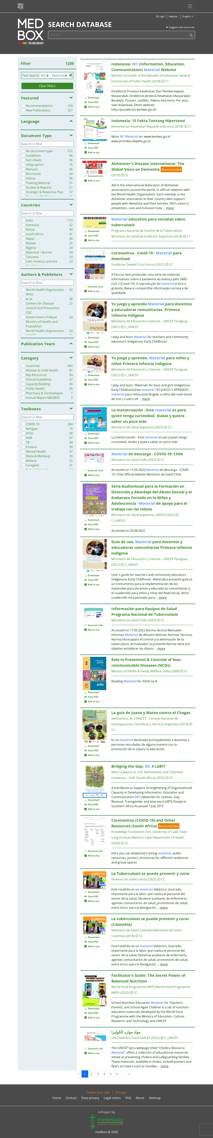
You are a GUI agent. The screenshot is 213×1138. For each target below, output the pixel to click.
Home (56, 1098)
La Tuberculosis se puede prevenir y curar (150, 873)
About (140, 1098)
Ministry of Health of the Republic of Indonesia (144, 75)
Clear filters (47, 86)
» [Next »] (129, 1074)
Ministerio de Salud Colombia (132, 930)
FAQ (128, 1098)
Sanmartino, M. (122, 718)
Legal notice (112, 1098)
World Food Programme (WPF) (133, 987)
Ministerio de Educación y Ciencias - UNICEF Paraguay (149, 321)
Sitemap (155, 1098)
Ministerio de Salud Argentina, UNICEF (138, 515)
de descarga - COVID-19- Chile (147, 453)
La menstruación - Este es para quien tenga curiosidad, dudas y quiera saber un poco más (148, 415)
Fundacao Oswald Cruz (127, 264)
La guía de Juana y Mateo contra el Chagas (150, 712)
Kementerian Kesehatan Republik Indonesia (142, 126)
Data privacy (90, 1098)
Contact (71, 1098)
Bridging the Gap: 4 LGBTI (138, 766)
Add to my (91, 106)
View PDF (91, 102)
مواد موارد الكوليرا (126, 1032)
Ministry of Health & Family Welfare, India (140, 671)
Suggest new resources (180, 27)
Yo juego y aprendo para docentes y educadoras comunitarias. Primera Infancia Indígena (151, 309)
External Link (93, 176)
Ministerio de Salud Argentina (132, 427)
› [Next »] (123, 1074)
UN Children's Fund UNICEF (130, 1038)
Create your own (98, 1092)
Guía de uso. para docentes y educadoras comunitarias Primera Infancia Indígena (151, 547)
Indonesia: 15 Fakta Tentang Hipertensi (148, 120)
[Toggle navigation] (190, 6)
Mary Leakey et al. (124, 772)
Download (91, 97)
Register (173, 16)
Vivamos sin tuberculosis (129, 879)
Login (160, 16)
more (170, 208)
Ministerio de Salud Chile (129, 460)
